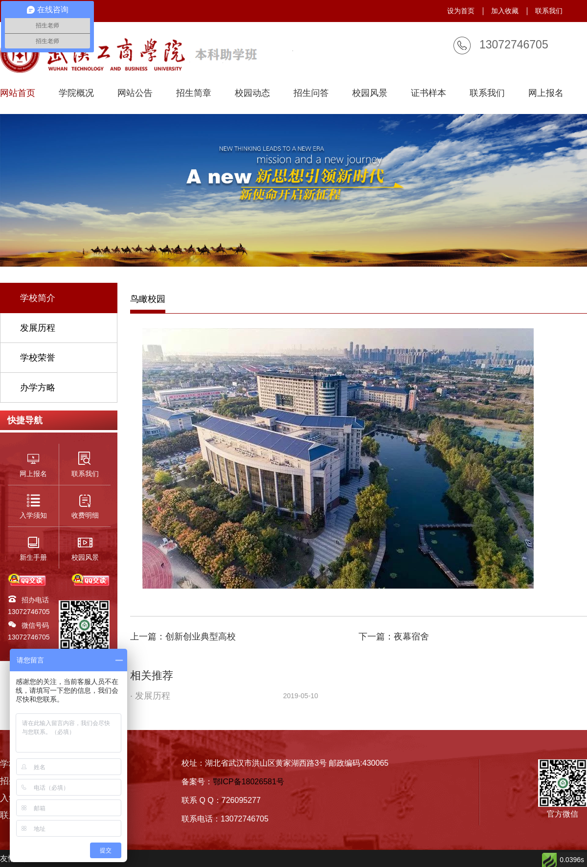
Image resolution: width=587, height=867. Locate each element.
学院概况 (76, 93)
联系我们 (549, 11)
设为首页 (460, 11)
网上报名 (546, 93)
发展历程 (37, 328)
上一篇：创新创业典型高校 (183, 636)
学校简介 (37, 298)
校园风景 (369, 93)
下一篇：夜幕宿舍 (394, 636)
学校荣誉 (37, 358)
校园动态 (252, 93)
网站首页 (17, 93)
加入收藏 (505, 11)
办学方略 (37, 387)
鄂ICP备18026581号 (248, 781)
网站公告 (135, 93)
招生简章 (193, 93)
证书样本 (428, 93)
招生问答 (311, 93)
